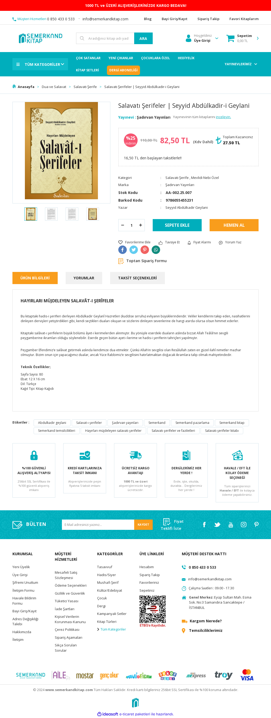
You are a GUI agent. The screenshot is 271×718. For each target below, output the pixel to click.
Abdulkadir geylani (52, 422)
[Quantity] (132, 225)
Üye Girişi (20, 574)
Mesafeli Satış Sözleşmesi (66, 575)
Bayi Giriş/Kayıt (24, 611)
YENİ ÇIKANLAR (121, 58)
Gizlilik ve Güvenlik (70, 593)
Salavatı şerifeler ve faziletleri (173, 430)
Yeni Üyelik (21, 566)
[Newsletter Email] (107, 525)
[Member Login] (199, 38)
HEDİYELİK (186, 58)
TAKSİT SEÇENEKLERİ (137, 277)
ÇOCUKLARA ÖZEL (155, 58)
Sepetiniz (147, 590)
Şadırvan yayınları (125, 422)
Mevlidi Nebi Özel (205, 177)
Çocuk (102, 598)
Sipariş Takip (149, 574)
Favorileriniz (149, 582)
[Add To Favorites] (134, 242)
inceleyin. (223, 116)
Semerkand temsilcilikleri (56, 430)
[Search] (114, 38)
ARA (143, 38)
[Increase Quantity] (140, 225)
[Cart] (239, 38)
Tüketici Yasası (66, 601)
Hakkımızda (21, 631)
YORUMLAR (84, 277)
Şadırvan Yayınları (153, 117)
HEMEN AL (234, 225)
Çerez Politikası (67, 629)
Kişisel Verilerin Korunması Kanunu (70, 619)
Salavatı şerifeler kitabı (222, 430)
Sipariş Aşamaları (68, 637)
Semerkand (156, 422)
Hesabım (146, 566)
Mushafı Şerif (108, 582)
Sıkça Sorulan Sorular (66, 648)
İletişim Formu (23, 590)
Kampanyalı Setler (112, 613)
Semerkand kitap (232, 422)
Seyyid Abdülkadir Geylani (186, 207)
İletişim (18, 639)
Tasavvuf (104, 566)
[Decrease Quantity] (123, 225)
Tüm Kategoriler (111, 629)
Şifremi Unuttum (25, 582)
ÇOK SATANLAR (88, 58)
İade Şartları (64, 608)
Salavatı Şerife (177, 177)
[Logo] (40, 38)
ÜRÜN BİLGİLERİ (35, 277)
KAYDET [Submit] (143, 524)
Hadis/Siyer (106, 574)
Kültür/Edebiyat (109, 590)
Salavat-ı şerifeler (89, 422)
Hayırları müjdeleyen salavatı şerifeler (113, 430)
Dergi (101, 606)
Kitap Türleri (106, 621)
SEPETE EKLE (177, 225)
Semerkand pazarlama (192, 422)
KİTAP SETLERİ (87, 70)
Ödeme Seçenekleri (71, 585)
